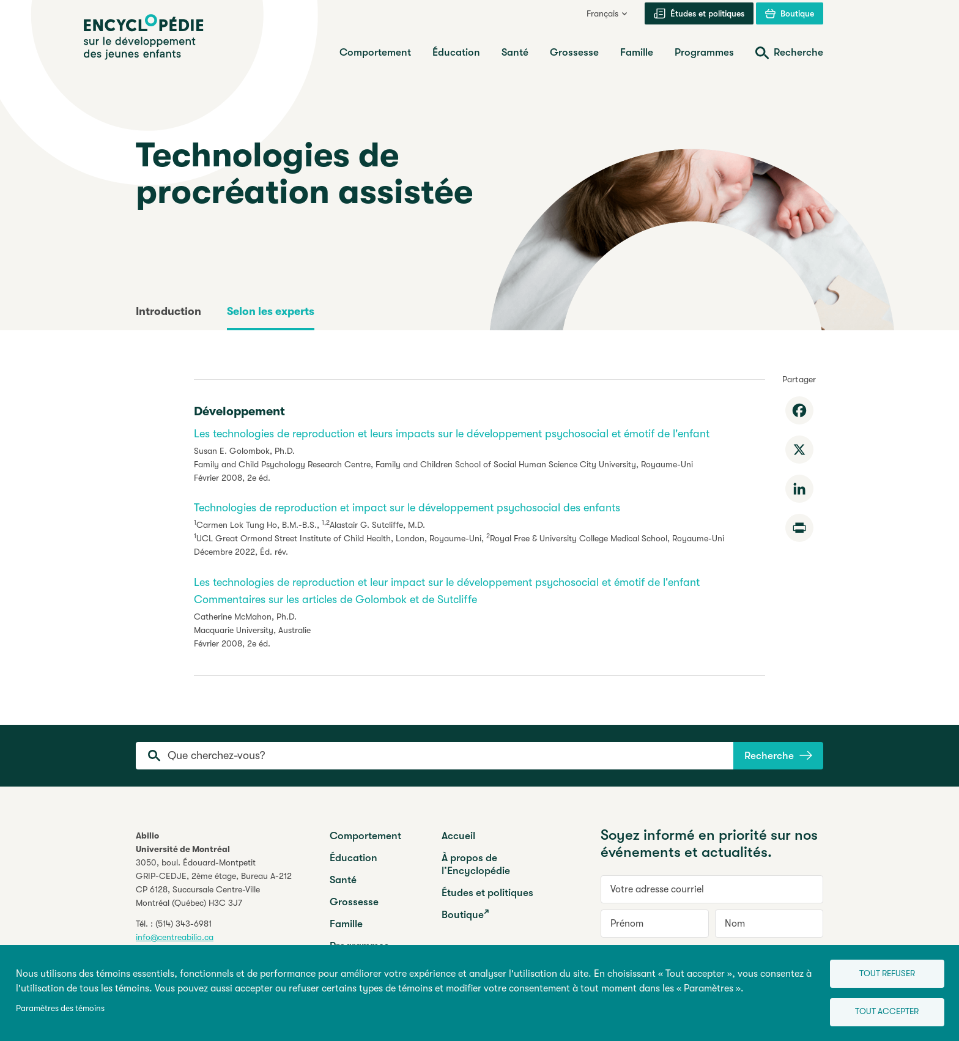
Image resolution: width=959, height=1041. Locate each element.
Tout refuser (883, 971)
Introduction (168, 311)
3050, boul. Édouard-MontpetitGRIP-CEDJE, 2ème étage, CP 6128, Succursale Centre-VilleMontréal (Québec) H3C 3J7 (214, 883)
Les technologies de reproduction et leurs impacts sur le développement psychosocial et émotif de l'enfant (451, 434)
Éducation (353, 858)
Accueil (458, 836)
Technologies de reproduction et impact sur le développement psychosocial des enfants (407, 508)
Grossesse (354, 902)
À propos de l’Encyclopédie (476, 864)
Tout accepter (883, 1010)
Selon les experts (270, 311)
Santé (343, 880)
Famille (346, 924)
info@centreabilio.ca (174, 937)
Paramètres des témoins (60, 1007)
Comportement (365, 836)
